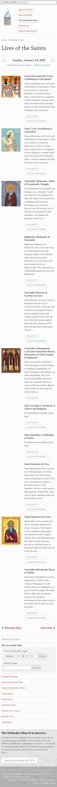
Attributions (7, 722)
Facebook (23, 780)
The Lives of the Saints (12, 645)
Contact (5, 2)
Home (4, 40)
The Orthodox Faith (16, 40)
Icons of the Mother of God (13, 688)
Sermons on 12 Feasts (11, 711)
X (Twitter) (12, 780)
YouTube (42, 780)
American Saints (9, 705)
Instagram (32, 780)
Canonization (7, 694)
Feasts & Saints (11, 639)
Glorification (7, 699)
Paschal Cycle (8, 716)
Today (25, 651)
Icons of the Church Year (12, 682)
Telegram (51, 780)
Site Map (13, 2)
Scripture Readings (10, 677)
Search (52, 783)
